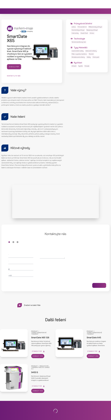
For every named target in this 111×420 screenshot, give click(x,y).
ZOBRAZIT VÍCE (38, 356)
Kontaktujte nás (13, 76)
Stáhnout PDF (14, 67)
